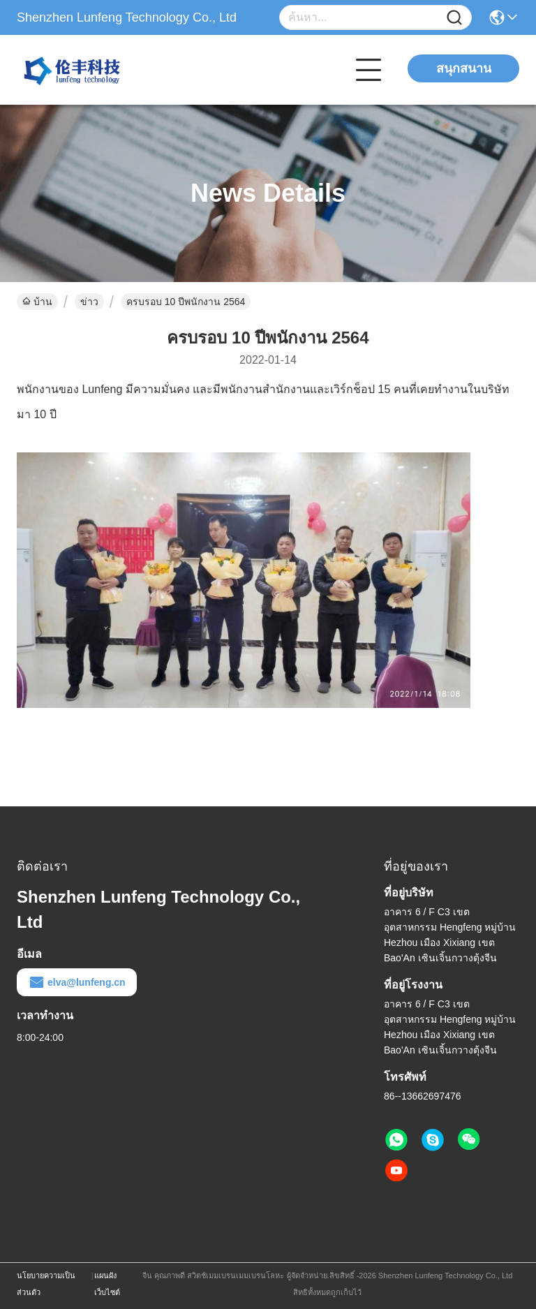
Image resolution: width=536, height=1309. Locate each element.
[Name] (454, 18)
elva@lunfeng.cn (77, 982)
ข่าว (89, 301)
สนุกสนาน (463, 68)
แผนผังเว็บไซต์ (107, 1283)
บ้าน (37, 301)
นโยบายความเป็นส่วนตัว (46, 1283)
